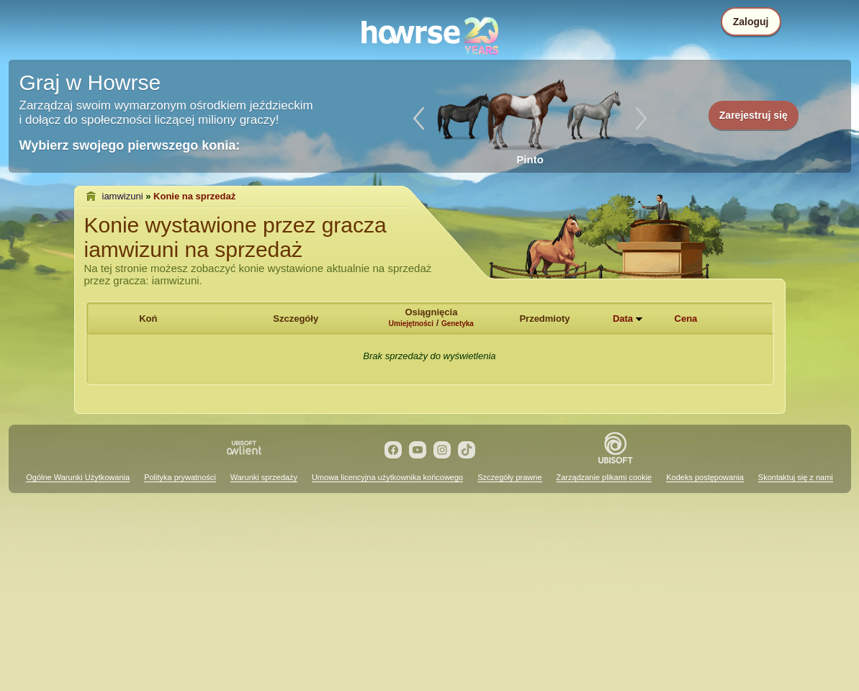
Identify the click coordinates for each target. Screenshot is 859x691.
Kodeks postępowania (705, 477)
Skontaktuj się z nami (795, 477)
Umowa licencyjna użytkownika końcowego (387, 477)
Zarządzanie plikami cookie (604, 477)
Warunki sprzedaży (263, 477)
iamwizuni (122, 196)
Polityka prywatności (180, 477)
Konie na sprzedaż (194, 196)
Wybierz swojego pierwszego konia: (129, 145)
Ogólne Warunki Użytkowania (78, 477)
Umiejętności (411, 324)
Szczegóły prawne (509, 477)
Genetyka (457, 324)
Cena (686, 318)
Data (623, 318)
